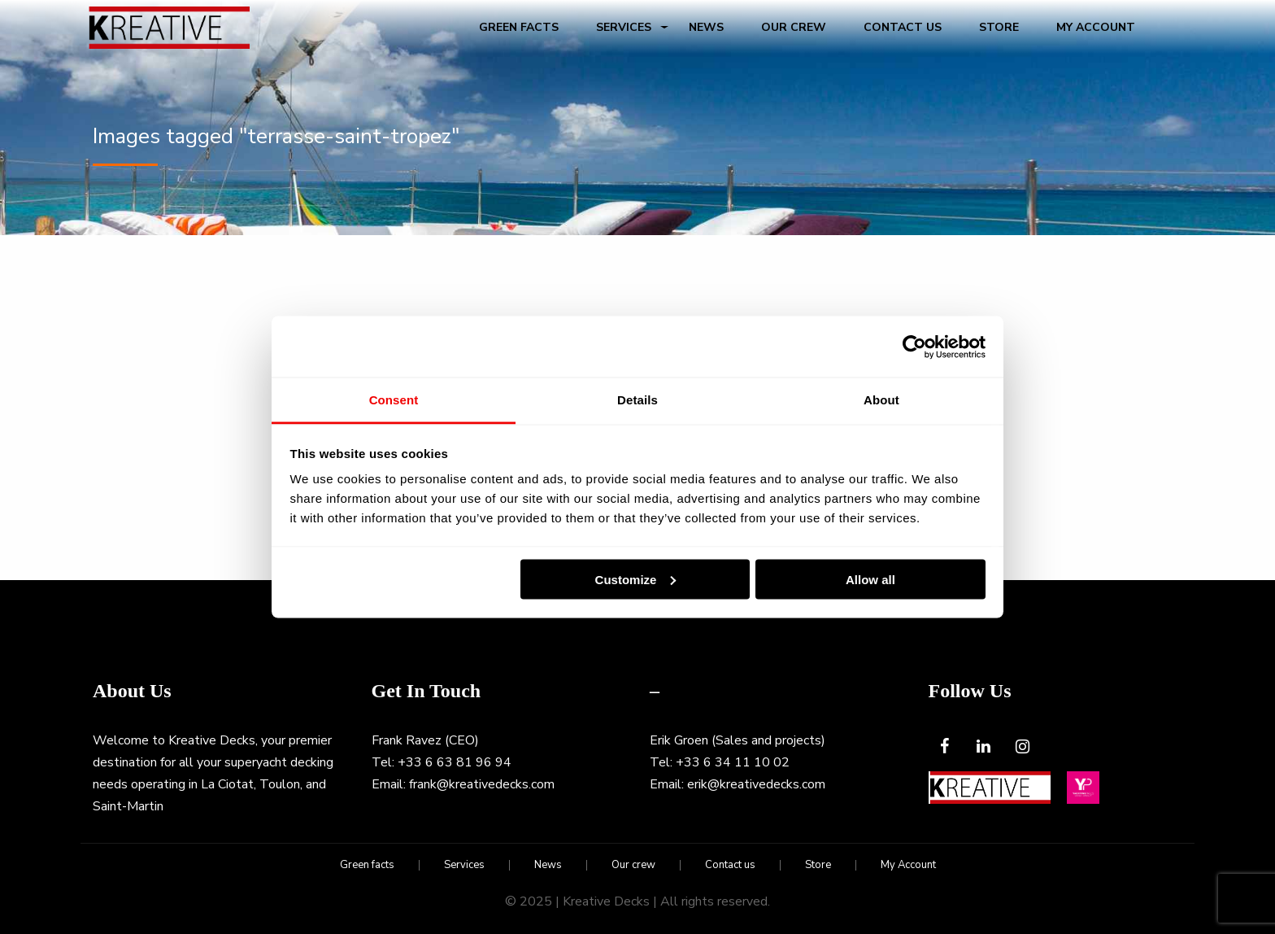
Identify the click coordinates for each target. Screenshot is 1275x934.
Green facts (519, 27)
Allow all (870, 579)
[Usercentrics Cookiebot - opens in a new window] (914, 346)
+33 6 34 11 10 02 (733, 762)
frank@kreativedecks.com (482, 784)
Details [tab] (637, 400)
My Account (1095, 27)
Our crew (793, 27)
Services (623, 27)
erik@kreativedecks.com (756, 784)
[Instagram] (1023, 747)
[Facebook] (945, 747)
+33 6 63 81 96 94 (454, 762)
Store (999, 27)
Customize (636, 579)
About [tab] (881, 400)
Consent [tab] (394, 400)
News (706, 27)
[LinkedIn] (984, 747)
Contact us (903, 27)
